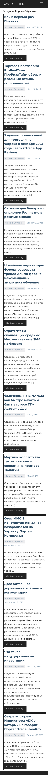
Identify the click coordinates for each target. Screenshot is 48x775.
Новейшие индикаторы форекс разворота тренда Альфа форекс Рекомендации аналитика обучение (24, 273)
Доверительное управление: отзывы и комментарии (23, 588)
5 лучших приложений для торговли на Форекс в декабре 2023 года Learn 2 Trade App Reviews (23, 143)
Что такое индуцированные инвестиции (19, 656)
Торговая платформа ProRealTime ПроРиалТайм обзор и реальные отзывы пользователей (22, 74)
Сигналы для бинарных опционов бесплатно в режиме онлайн (24, 212)
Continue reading (14, 58)
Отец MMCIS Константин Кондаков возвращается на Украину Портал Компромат (22, 527)
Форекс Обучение (14, 27)
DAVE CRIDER (13, 4)
